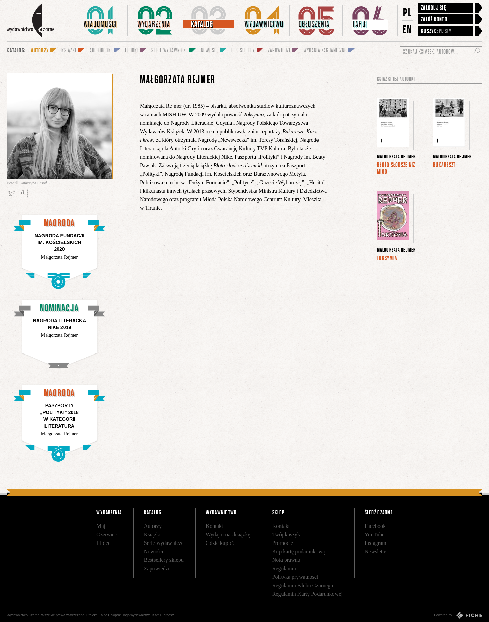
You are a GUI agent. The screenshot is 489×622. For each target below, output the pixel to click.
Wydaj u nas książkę (228, 534)
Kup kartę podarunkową (298, 551)
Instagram (375, 543)
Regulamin (284, 568)
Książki (152, 534)
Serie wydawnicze (164, 543)
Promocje (282, 543)
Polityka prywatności (295, 577)
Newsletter (376, 551)
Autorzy (153, 526)
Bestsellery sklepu (164, 560)
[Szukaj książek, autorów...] (441, 51)
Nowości (153, 551)
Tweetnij (11, 193)
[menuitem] (101, 20)
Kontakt (214, 526)
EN (407, 29)
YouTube (374, 534)
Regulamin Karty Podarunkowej (307, 594)
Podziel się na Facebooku (23, 193)
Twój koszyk (286, 534)
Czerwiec (106, 534)
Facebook (375, 526)
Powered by (458, 615)
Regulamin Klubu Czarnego (302, 585)
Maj (100, 526)
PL (407, 12)
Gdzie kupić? (220, 543)
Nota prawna (286, 560)
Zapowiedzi (157, 568)
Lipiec (103, 543)
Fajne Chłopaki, (110, 615)
